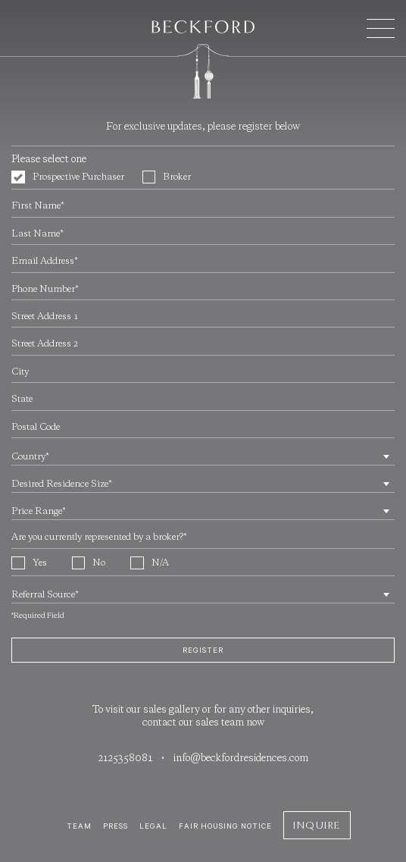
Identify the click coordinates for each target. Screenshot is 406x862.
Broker (167, 177)
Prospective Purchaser (67, 177)
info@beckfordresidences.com (240, 758)
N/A (149, 563)
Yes (29, 563)
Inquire (317, 825)
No (89, 563)
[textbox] (203, 458)
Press (115, 826)
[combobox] (203, 455)
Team (79, 826)
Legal (153, 826)
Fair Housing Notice (225, 826)
